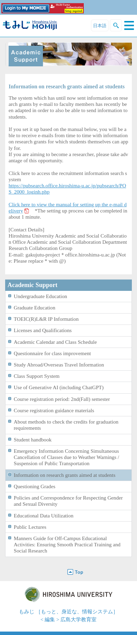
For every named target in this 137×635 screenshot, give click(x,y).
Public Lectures (30, 527)
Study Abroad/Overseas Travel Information (59, 365)
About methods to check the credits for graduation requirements (66, 425)
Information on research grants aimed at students (64, 475)
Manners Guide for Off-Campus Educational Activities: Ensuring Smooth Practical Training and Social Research (67, 544)
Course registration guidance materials (54, 410)
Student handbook (33, 439)
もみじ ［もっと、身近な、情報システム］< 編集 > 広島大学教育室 (68, 615)
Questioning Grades (34, 486)
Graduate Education (34, 307)
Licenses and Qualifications (43, 330)
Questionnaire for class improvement (52, 353)
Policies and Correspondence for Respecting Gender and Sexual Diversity (68, 501)
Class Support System (36, 376)
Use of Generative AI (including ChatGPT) (59, 387)
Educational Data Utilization (43, 515)
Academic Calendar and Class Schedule (55, 342)
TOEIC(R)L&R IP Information (46, 319)
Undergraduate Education (40, 296)
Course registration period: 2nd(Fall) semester (62, 399)
